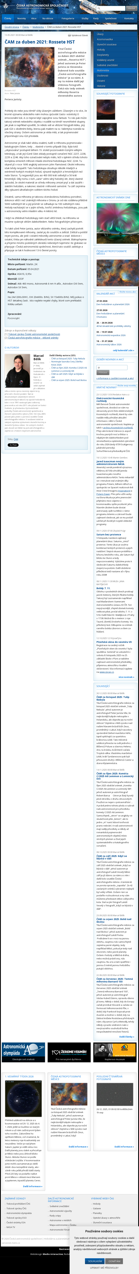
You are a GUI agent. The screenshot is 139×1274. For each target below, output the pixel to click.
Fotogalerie (68, 18)
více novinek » (126, 677)
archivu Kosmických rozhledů (118, 427)
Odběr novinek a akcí (110, 359)
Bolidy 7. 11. (103, 588)
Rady (96, 18)
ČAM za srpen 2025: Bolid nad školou (69, 380)
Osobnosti (102, 75)
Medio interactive (53, 1254)
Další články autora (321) (62, 355)
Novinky (21, 18)
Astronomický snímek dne (113, 197)
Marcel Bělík (27, 35)
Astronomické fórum (60, 1229)
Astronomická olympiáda (19, 1213)
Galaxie (97, 1208)
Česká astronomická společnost (25, 1238)
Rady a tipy (55, 1215)
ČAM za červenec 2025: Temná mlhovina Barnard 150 (115, 980)
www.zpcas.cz (107, 671)
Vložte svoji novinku (126, 385)
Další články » (126, 1036)
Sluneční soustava (106, 44)
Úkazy (100, 34)
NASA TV (11, 1227)
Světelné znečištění (107, 65)
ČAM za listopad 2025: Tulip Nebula (68, 358)
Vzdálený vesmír (105, 60)
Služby (85, 18)
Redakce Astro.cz (121, 394)
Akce (33, 18)
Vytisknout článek (80, 35)
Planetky (97, 1213)
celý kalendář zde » (123, 350)
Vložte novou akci (127, 291)
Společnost (111, 18)
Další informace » (32, 1186)
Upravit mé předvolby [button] (104, 1267)
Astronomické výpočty (61, 1210)
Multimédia (38, 26)
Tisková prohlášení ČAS (18, 1203)
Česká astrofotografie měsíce (112, 252)
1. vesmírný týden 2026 (19, 1076)
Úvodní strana (12, 26)
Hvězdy (101, 49)
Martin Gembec (120, 457)
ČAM (16, 439)
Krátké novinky (106, 387)
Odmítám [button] (114, 1261)
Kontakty (129, 18)
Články (7, 18)
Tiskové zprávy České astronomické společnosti (34, 334)
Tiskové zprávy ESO (17, 1217)
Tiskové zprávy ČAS (16, 1208)
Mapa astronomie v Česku (63, 1224)
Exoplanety (103, 54)
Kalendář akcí (106, 293)
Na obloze (47, 18)
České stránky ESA (16, 1222)
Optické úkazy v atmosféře (106, 1217)
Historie (101, 86)
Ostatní (101, 80)
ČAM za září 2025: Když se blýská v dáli (112, 857)
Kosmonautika (105, 39)
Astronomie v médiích (60, 1220)
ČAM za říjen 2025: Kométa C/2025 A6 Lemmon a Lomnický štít (69, 369)
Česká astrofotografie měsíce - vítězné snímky (33, 337)
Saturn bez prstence (109, 534)
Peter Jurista (15, 93)
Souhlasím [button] (95, 1261)
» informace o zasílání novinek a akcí (115, 378)
